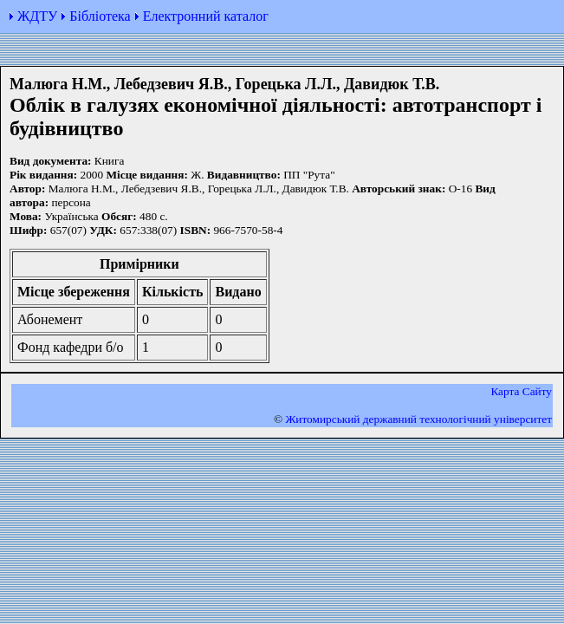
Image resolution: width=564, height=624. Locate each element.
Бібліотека (99, 16)
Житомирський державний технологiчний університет (418, 419)
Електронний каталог (206, 16)
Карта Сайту (521, 391)
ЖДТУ (37, 16)
